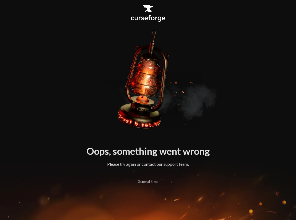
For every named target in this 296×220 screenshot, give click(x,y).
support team (175, 164)
